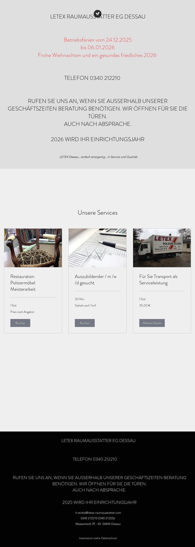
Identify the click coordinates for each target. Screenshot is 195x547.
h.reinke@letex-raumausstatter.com (98, 513)
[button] (20, 323)
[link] (33, 283)
